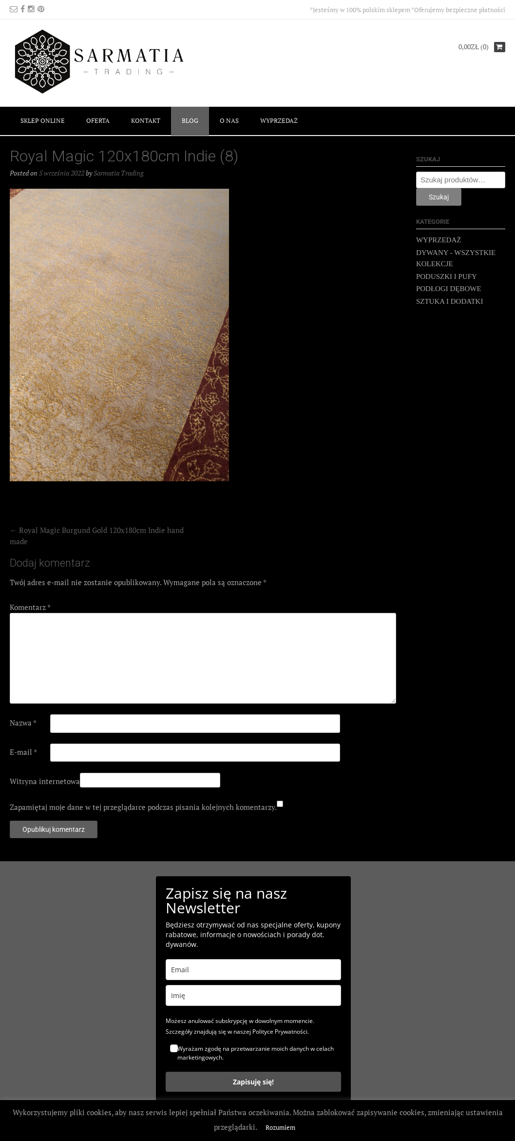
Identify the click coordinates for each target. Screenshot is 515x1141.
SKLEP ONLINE (42, 120)
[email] (253, 969)
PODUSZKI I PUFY (446, 276)
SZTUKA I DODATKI (449, 301)
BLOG (190, 120)
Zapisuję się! (253, 1081)
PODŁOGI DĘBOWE (448, 289)
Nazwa (23, 723)
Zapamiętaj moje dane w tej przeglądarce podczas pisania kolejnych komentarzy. (143, 807)
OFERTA (98, 120)
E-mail (23, 752)
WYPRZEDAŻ (279, 120)
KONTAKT (145, 120)
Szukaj (439, 197)
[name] (253, 995)
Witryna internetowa (45, 781)
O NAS (229, 120)
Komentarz (30, 607)
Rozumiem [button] (280, 1127)
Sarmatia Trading (119, 172)
